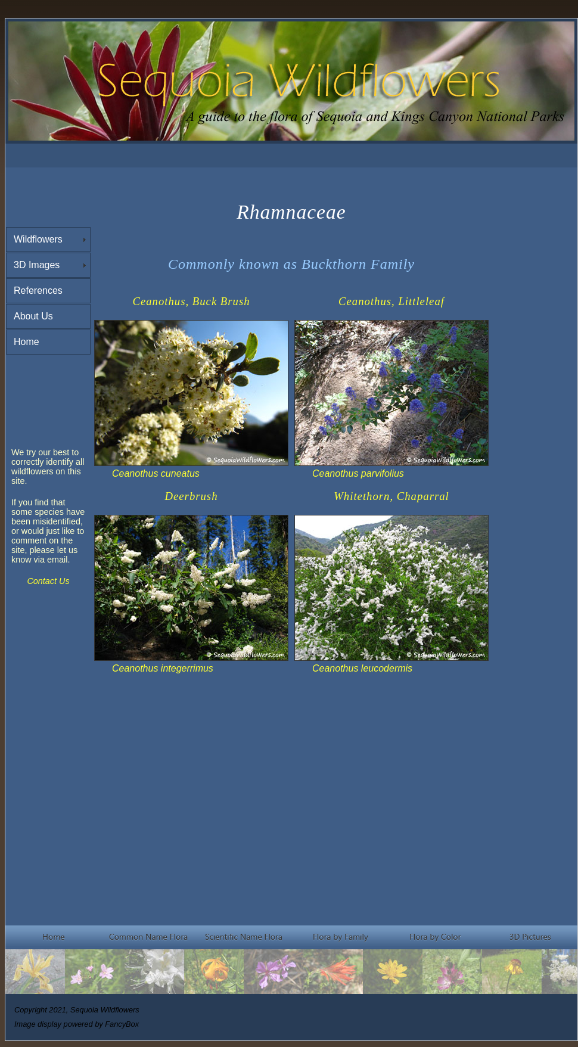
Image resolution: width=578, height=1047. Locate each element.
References (38, 290)
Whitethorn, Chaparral (391, 496)
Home (26, 342)
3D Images (37, 265)
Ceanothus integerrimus (162, 668)
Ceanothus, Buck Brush (191, 301)
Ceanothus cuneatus (156, 473)
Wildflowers (38, 239)
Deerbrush (191, 496)
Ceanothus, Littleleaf (391, 301)
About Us (33, 316)
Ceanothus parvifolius (358, 473)
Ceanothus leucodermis (362, 668)
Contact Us (48, 581)
